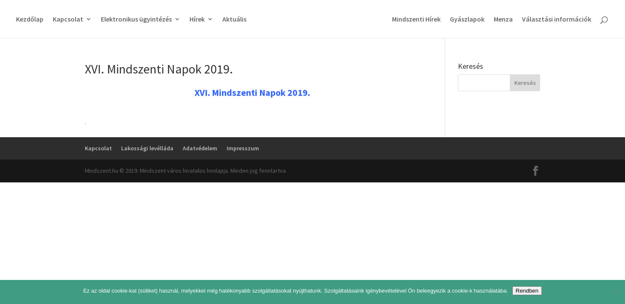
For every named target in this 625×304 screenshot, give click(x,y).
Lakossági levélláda (147, 148)
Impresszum (243, 148)
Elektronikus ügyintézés (136, 19)
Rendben (527, 291)
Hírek (197, 19)
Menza (503, 19)
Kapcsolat (68, 19)
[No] (614, 292)
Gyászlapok (467, 19)
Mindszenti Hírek (416, 19)
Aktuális (234, 19)
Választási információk (556, 19)
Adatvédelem (200, 148)
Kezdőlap (29, 19)
